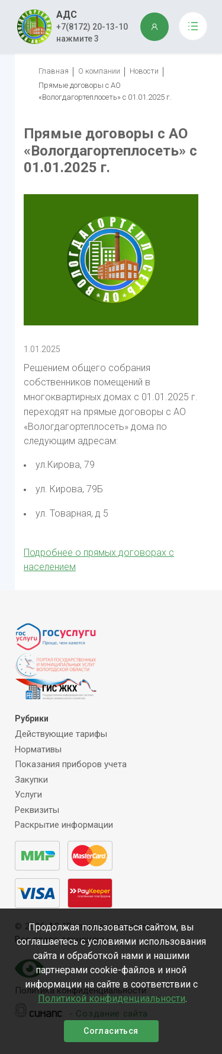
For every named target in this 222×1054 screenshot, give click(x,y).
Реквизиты (37, 810)
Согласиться (110, 1031)
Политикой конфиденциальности (111, 998)
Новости (144, 71)
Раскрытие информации (64, 824)
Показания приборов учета (71, 764)
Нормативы (38, 749)
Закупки (31, 779)
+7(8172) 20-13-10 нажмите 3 (92, 32)
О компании (99, 71)
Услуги (28, 794)
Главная (53, 71)
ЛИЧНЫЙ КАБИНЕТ (154, 27)
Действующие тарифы (61, 734)
